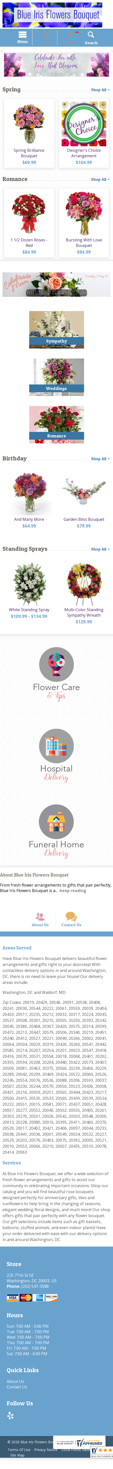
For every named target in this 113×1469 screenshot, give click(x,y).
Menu (29, 42)
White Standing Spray (28, 615)
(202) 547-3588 (33, 1297)
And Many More (28, 525)
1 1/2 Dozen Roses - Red (28, 246)
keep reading (73, 895)
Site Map (18, 1466)
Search (84, 43)
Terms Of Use (20, 1461)
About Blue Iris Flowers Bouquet (34, 880)
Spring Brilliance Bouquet (28, 155)
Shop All (101, 90)
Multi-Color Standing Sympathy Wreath (84, 618)
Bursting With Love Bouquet (85, 246)
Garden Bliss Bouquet (84, 525)
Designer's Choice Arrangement (85, 155)
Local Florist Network (84, 1461)
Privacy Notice (49, 1461)
